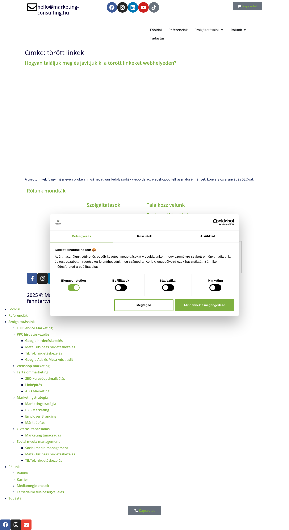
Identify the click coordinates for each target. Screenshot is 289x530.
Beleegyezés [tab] (81, 236)
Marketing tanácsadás (43, 435)
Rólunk (14, 466)
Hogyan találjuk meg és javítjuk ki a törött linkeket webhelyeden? (100, 62)
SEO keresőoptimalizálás (45, 378)
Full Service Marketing (35, 328)
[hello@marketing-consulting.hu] (32, 7)
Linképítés (33, 384)
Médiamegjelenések (33, 485)
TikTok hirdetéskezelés (43, 353)
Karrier (22, 479)
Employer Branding (40, 416)
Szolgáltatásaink (21, 321)
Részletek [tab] (144, 236)
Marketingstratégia (32, 397)
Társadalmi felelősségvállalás (40, 492)
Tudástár (15, 498)
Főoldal (14, 309)
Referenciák (18, 315)
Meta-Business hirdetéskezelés (50, 347)
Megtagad (144, 305)
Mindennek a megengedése (204, 305)
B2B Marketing (37, 410)
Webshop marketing (33, 366)
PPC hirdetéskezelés (33, 334)
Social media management (38, 441)
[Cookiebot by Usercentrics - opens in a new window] (216, 222)
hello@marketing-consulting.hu (58, 9)
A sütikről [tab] (207, 236)
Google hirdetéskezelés (44, 340)
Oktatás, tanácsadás (33, 429)
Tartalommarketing (32, 372)
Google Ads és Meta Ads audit (49, 359)
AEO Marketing (37, 391)
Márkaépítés (35, 422)
